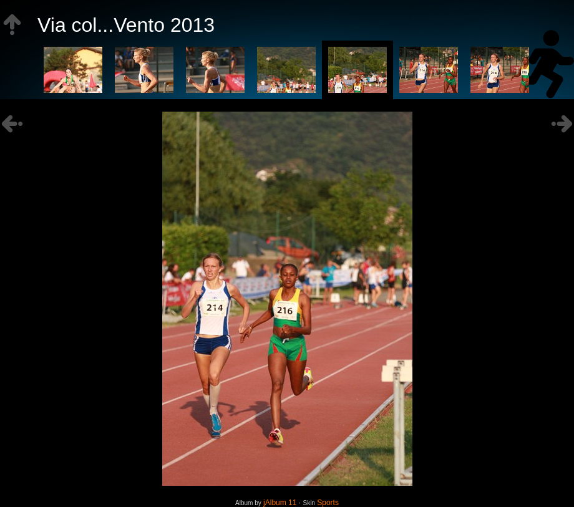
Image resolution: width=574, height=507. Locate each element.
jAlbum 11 (279, 502)
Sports (328, 502)
